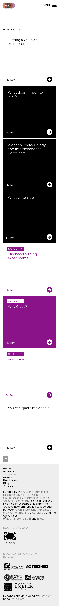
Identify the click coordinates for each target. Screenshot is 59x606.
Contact (8, 486)
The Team (9, 474)
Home (6, 29)
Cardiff (27, 518)
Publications (11, 480)
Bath (9, 518)
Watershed (38, 512)
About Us (9, 471)
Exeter (41, 518)
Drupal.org (18, 599)
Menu (50, 5)
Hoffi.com (45, 596)
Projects (8, 477)
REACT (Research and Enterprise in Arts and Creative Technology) (26, 497)
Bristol (18, 518)
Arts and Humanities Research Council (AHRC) (25, 493)
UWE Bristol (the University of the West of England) (27, 511)
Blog (6, 483)
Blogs (16, 29)
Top (8, 459)
